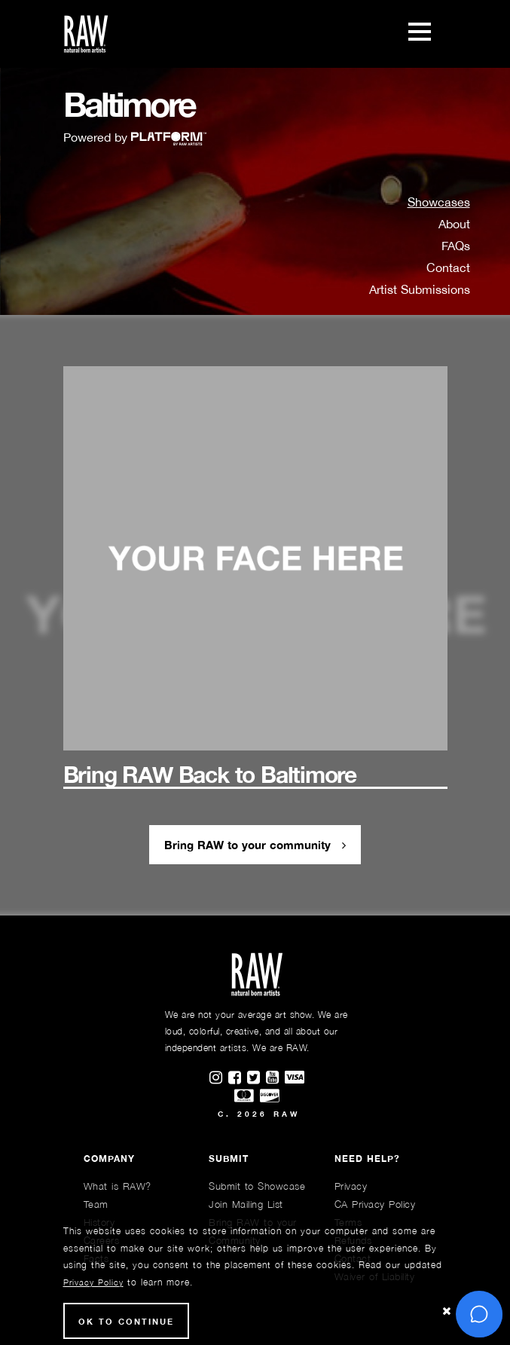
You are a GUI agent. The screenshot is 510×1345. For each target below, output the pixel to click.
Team (96, 1204)
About (454, 224)
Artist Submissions (419, 289)
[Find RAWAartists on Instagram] (218, 1078)
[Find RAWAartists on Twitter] (256, 1078)
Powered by (134, 137)
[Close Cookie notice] (446, 1311)
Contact (448, 267)
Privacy (351, 1186)
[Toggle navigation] (419, 34)
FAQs (455, 245)
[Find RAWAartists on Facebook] (237, 1078)
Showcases (439, 202)
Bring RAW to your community (255, 844)
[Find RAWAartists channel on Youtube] (275, 1078)
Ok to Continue (126, 1321)
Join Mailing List (246, 1204)
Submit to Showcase (257, 1186)
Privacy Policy (93, 1282)
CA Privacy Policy (375, 1204)
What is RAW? (117, 1186)
